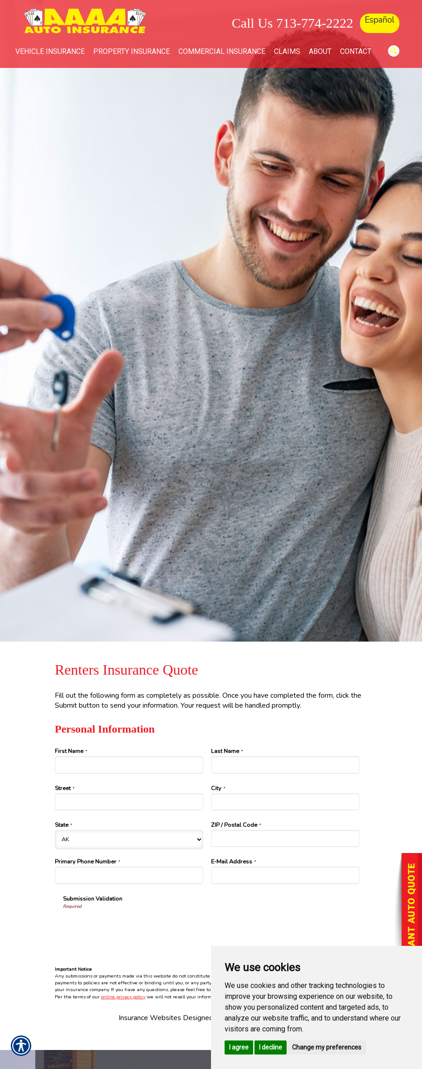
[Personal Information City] (285, 801)
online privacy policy (123, 996)
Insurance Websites (150, 1018)
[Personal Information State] (129, 839)
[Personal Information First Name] (129, 764)
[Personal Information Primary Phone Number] (129, 875)
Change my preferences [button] (326, 1047)
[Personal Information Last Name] (285, 764)
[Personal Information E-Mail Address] (285, 875)
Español (379, 20)
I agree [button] (239, 1047)
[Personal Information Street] (129, 801)
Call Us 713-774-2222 (292, 22)
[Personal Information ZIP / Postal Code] (285, 838)
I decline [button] (270, 1047)
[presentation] (132, 927)
